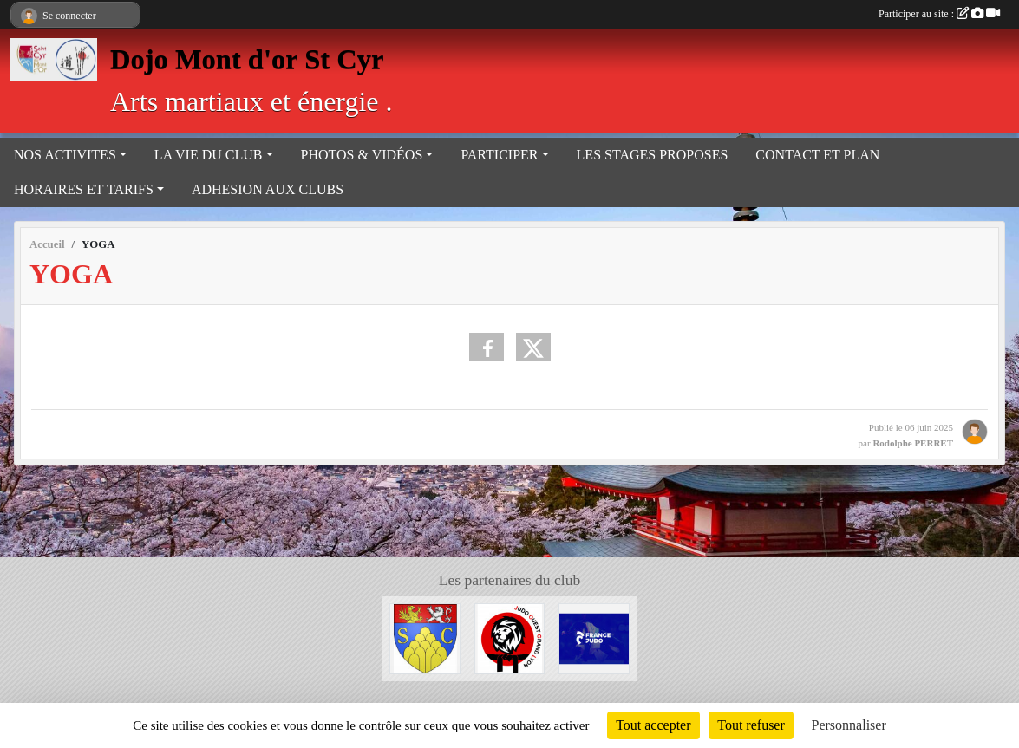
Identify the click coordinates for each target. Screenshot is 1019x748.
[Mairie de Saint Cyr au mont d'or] (425, 637)
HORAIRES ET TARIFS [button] (84, 189)
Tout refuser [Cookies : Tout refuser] (751, 725)
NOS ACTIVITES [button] (65, 154)
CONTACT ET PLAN (817, 154)
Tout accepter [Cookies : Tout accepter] (653, 725)
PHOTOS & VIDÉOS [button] (362, 154)
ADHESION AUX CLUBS (267, 189)
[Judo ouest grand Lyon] (509, 637)
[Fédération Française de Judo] (594, 637)
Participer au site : (939, 14)
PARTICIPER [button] (499, 154)
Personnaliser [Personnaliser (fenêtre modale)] (849, 725)
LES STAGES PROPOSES (652, 154)
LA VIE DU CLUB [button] (208, 154)
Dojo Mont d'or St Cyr (246, 59)
